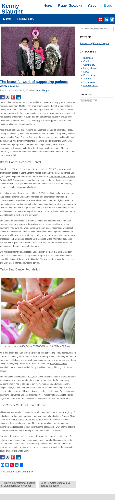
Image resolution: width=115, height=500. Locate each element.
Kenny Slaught (12, 8)
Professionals (90, 75)
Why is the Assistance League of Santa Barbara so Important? (18, 484)
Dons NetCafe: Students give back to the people (55, 484)
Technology (89, 82)
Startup (87, 78)
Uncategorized (90, 85)
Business (88, 58)
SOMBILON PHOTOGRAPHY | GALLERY (40, 346)
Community (25, 19)
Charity (17, 471)
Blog (108, 5)
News (7, 19)
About (93, 5)
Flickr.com (66, 346)
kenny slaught (90, 68)
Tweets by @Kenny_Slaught (94, 43)
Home (47, 5)
